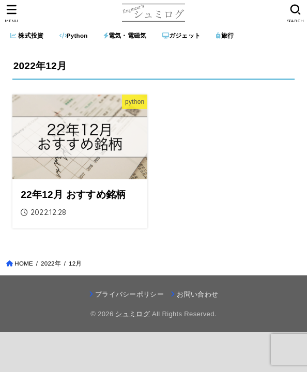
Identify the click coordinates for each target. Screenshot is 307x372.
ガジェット (181, 36)
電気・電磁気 (125, 36)
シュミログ (132, 314)
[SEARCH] (295, 13)
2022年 (51, 263)
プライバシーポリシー (129, 294)
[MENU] (11, 13)
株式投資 (27, 36)
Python (73, 36)
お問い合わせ (197, 294)
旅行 (225, 36)
